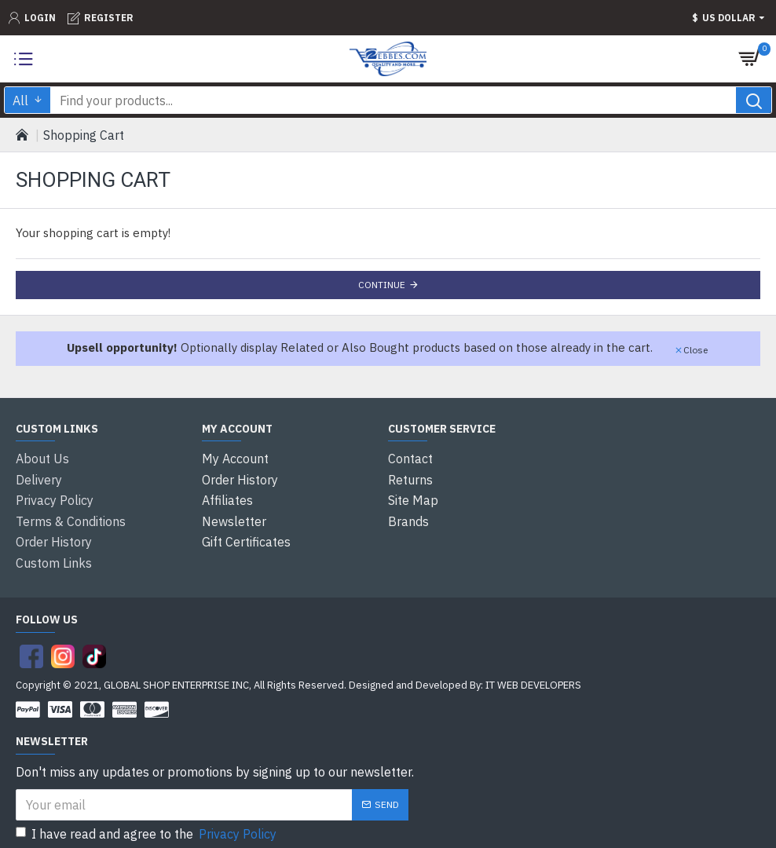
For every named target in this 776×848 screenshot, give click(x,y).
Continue (381, 285)
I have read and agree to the (147, 822)
